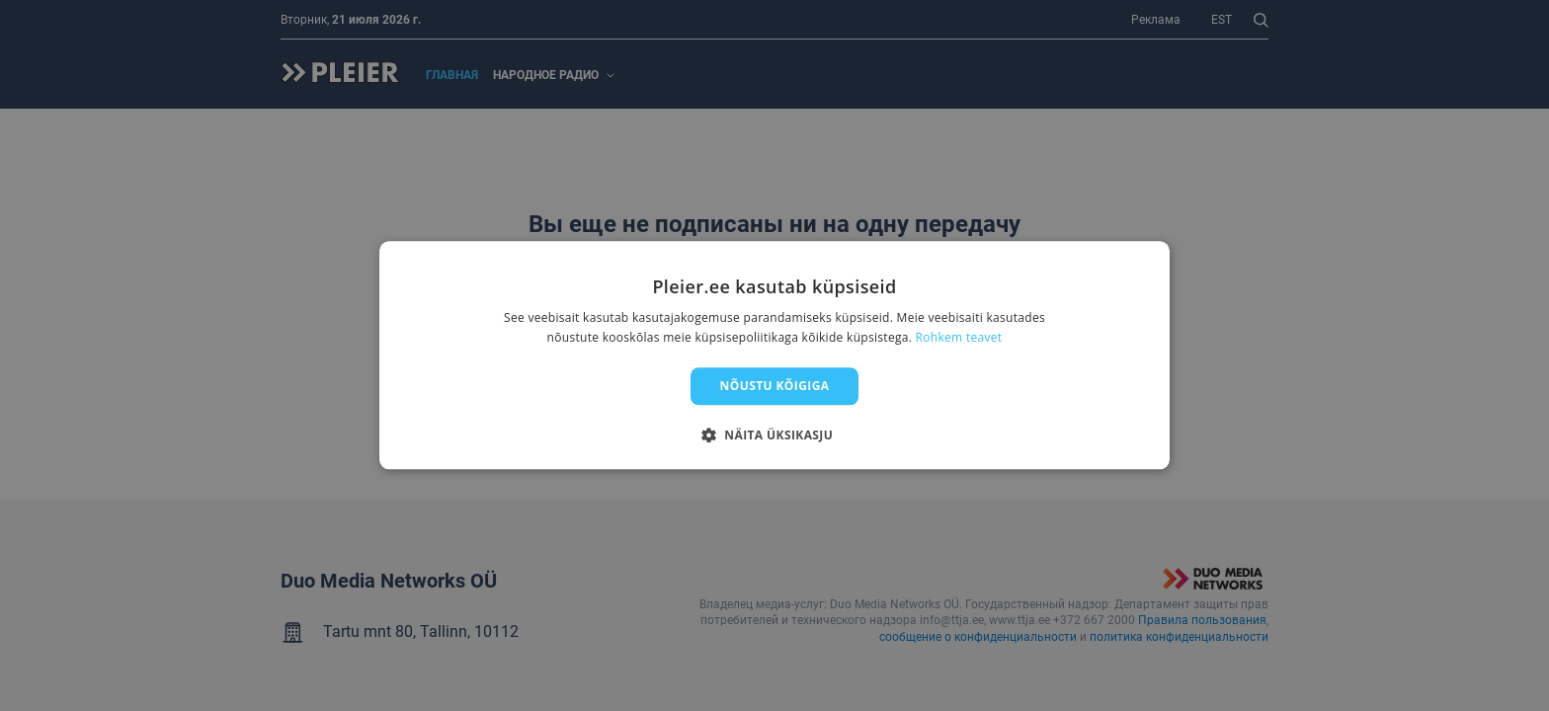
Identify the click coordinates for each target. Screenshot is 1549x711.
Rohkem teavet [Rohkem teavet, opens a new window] (959, 338)
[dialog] (774, 355)
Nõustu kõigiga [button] (775, 385)
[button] (774, 435)
